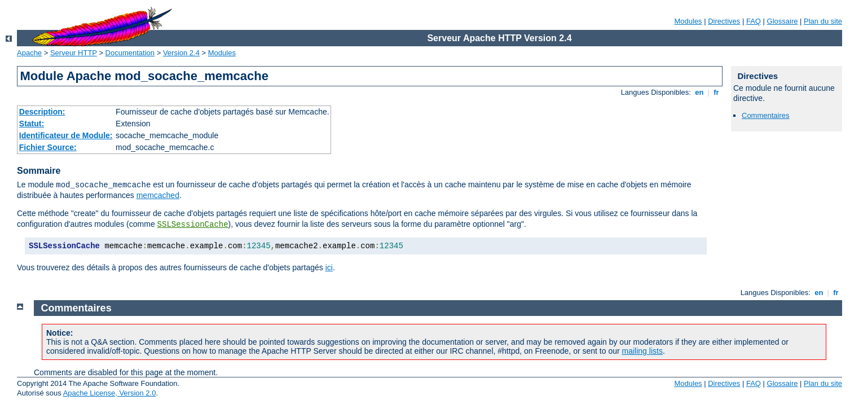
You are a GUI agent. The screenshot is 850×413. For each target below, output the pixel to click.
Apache (29, 53)
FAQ (753, 21)
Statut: (31, 123)
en (699, 92)
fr (716, 92)
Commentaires (766, 115)
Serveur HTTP (73, 53)
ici (329, 267)
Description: (42, 111)
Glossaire (782, 21)
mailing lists (642, 350)
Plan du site (823, 21)
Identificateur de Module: (66, 135)
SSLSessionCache (192, 224)
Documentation (130, 53)
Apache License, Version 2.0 (109, 393)
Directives (724, 21)
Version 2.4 (181, 53)
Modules (688, 21)
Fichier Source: (48, 147)
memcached (157, 195)
